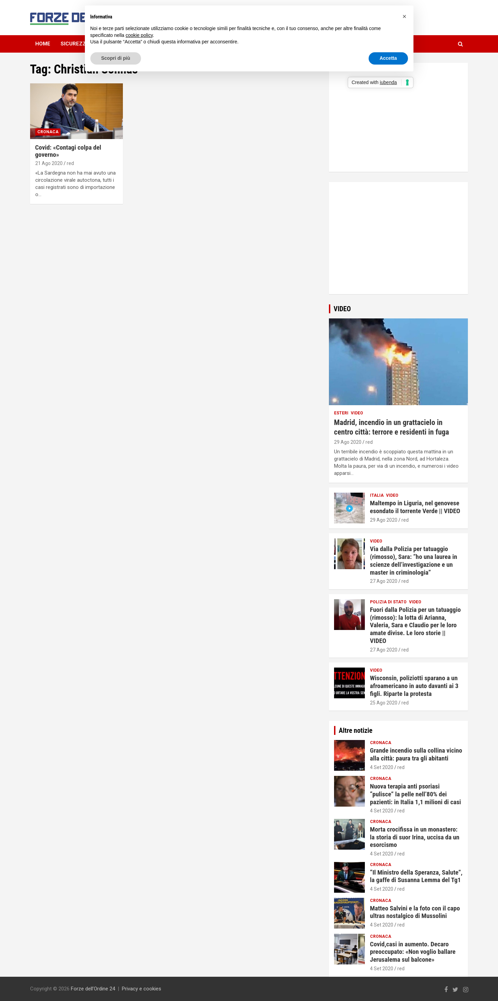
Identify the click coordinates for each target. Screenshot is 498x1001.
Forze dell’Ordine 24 (93, 989)
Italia (377, 495)
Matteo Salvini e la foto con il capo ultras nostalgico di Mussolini (415, 912)
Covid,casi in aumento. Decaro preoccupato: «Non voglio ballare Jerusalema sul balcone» (413, 952)
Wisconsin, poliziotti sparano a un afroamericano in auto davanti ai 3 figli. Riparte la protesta (414, 686)
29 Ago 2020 (347, 442)
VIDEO (342, 309)
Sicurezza (75, 44)
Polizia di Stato (388, 602)
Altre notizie (355, 730)
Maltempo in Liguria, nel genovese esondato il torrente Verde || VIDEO (415, 507)
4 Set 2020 (381, 767)
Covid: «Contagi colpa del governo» (68, 151)
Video (357, 413)
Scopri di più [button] (115, 58)
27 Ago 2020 (383, 581)
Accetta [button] (388, 58)
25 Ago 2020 (383, 702)
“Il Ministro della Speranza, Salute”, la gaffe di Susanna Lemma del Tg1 (416, 876)
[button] (404, 16)
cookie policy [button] (139, 35)
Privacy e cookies (141, 989)
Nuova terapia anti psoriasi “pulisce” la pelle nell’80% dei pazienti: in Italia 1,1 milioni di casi (415, 794)
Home (42, 44)
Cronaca (48, 131)
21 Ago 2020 (49, 163)
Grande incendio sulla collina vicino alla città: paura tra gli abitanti (416, 754)
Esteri (341, 413)
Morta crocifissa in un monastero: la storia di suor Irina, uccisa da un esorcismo (414, 837)
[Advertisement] (398, 244)
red (70, 163)
